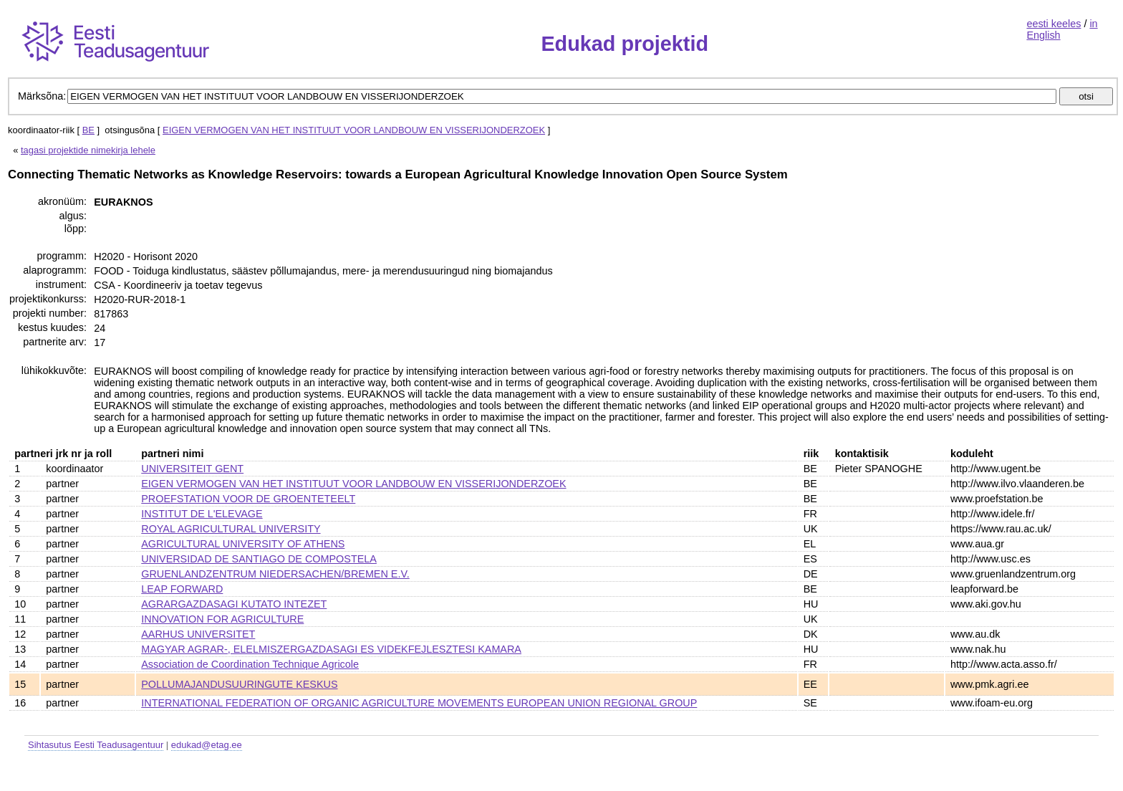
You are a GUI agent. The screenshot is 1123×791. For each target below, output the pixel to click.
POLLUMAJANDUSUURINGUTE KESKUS (239, 684)
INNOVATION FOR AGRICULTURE (222, 619)
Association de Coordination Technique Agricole (250, 664)
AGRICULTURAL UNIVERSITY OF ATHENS (242, 544)
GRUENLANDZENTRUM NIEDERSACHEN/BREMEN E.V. (275, 574)
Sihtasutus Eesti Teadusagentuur (95, 744)
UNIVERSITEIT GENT (192, 468)
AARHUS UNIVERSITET (198, 634)
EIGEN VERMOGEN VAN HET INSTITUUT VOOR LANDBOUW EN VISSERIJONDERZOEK (354, 130)
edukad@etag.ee (206, 744)
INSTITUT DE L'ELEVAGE (201, 513)
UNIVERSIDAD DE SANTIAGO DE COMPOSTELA (259, 559)
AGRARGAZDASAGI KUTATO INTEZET (234, 604)
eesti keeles (1053, 23)
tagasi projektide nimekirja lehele (88, 150)
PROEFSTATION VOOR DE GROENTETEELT (248, 498)
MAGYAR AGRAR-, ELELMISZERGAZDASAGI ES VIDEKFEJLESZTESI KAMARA (331, 649)
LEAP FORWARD (182, 589)
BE (88, 130)
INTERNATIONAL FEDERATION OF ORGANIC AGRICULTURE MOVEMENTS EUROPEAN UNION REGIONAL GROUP (419, 703)
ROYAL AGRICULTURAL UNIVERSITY (230, 528)
